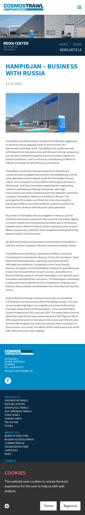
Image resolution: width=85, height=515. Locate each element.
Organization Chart (17, 446)
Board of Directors (16, 435)
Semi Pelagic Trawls (16, 407)
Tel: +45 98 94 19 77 (14, 367)
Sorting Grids (13, 418)
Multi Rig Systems (15, 404)
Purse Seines (12, 415)
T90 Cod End (11, 422)
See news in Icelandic (10, 48)
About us (12, 432)
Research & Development (19, 439)
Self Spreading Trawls (18, 411)
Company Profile (14, 443)
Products (12, 397)
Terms (48, 507)
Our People (11, 450)
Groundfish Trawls (16, 400)
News (77, 44)
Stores (9, 425)
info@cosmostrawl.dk (19, 371)
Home (63, 44)
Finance (10, 461)
